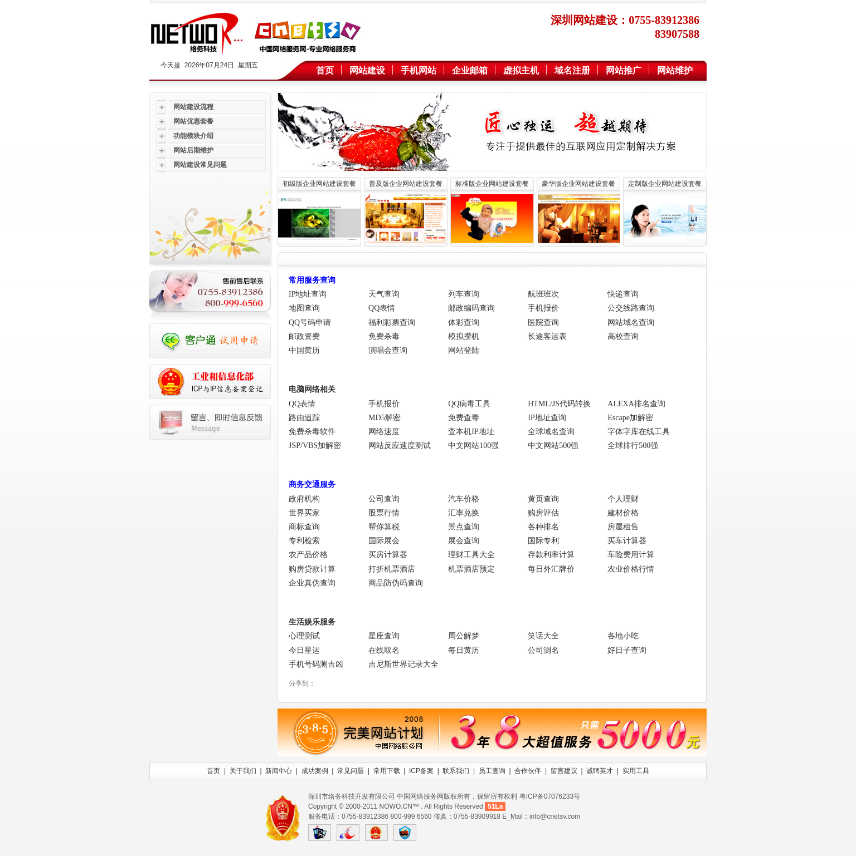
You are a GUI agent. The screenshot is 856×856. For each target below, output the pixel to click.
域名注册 (572, 70)
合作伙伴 (527, 771)
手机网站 (418, 70)
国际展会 (384, 541)
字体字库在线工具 (638, 431)
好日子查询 (626, 650)
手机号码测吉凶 (316, 664)
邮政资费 (304, 336)
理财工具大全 (471, 554)
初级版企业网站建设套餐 (319, 184)
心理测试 (304, 636)
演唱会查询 (387, 350)
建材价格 (623, 513)
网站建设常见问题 (200, 165)
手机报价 (543, 308)
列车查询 (463, 294)
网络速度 (384, 431)
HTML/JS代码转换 (559, 404)
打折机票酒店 (391, 569)
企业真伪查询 (312, 583)
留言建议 (564, 771)
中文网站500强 (553, 445)
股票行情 (384, 513)
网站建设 (367, 70)
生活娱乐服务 (312, 622)
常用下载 (386, 771)
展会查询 (463, 541)
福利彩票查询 (391, 322)
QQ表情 (381, 308)
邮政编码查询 (471, 308)
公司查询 (384, 499)
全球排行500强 (632, 445)
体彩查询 (463, 322)
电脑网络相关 (312, 389)
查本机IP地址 (471, 431)
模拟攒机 (463, 336)
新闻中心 (278, 771)
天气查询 (384, 294)
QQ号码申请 (310, 322)
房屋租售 (623, 527)
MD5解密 (384, 418)
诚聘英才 (599, 771)
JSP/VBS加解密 (315, 445)
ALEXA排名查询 (636, 404)
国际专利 (543, 541)
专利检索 (304, 541)
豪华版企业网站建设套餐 (578, 184)
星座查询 (384, 636)
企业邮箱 (470, 70)
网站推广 (623, 70)
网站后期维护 (193, 150)
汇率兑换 (463, 513)
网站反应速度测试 (399, 445)
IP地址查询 (308, 294)
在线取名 (384, 650)
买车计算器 (626, 541)
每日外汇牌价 (551, 569)
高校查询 (623, 336)
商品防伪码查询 (395, 583)
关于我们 (243, 771)
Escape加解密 (630, 418)
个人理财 (623, 499)
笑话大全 (543, 636)
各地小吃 (623, 636)
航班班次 (543, 294)
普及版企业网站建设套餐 (405, 184)
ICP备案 (421, 771)
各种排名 (543, 527)
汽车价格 (463, 499)
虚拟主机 (521, 70)
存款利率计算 (551, 554)
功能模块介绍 (193, 136)
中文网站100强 (473, 445)
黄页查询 (543, 499)
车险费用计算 (630, 554)
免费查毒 (463, 418)
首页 (325, 70)
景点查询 (463, 527)
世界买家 (304, 513)
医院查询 (543, 322)
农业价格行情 (630, 569)
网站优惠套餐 (193, 121)
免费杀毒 (384, 336)
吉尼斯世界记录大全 (403, 664)
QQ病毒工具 (469, 404)
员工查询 (492, 771)
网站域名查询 (630, 322)
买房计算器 (387, 554)
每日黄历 (463, 650)
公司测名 (543, 650)
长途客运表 (547, 336)
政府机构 (304, 499)
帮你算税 (384, 527)
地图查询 (304, 308)
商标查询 (304, 527)
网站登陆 (463, 350)
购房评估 (543, 513)
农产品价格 (308, 554)
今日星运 (304, 650)
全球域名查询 (551, 431)
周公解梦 (463, 636)
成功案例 (314, 771)
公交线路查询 (630, 308)
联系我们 (455, 771)
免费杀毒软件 (312, 431)
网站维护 (675, 70)
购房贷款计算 (312, 569)
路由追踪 (304, 418)
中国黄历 (304, 350)
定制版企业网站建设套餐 (665, 184)
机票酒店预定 (471, 569)
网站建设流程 (193, 107)
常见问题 (350, 771)
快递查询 (623, 294)
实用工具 (635, 771)
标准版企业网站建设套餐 (492, 184)
